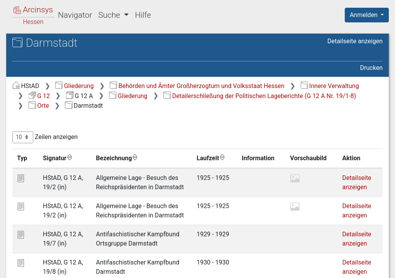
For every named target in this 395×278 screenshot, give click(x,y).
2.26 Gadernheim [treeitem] (64, 224)
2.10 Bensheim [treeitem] (61, 72)
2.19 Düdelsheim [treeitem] (64, 158)
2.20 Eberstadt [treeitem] (61, 168)
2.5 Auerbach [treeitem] (59, 25)
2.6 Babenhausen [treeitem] (64, 34)
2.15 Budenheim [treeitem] (63, 120)
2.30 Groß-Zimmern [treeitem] (67, 263)
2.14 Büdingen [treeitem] (60, 110)
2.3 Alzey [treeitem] (53, 6)
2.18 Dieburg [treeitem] (58, 148)
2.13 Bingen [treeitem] (57, 101)
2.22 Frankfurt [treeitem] (60, 187)
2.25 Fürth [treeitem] (55, 215)
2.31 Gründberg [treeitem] (62, 272)
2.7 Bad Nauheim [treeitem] (64, 44)
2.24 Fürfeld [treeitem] (57, 205)
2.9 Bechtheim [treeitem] (60, 63)
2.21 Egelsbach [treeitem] (62, 177)
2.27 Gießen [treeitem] (57, 234)
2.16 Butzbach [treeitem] (60, 129)
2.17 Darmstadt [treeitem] (62, 139)
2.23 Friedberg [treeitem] (60, 196)
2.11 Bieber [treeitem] (56, 82)
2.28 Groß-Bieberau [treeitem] (67, 244)
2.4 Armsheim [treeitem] (60, 15)
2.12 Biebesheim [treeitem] (63, 92)
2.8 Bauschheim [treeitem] (63, 53)
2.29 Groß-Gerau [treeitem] (63, 253)
